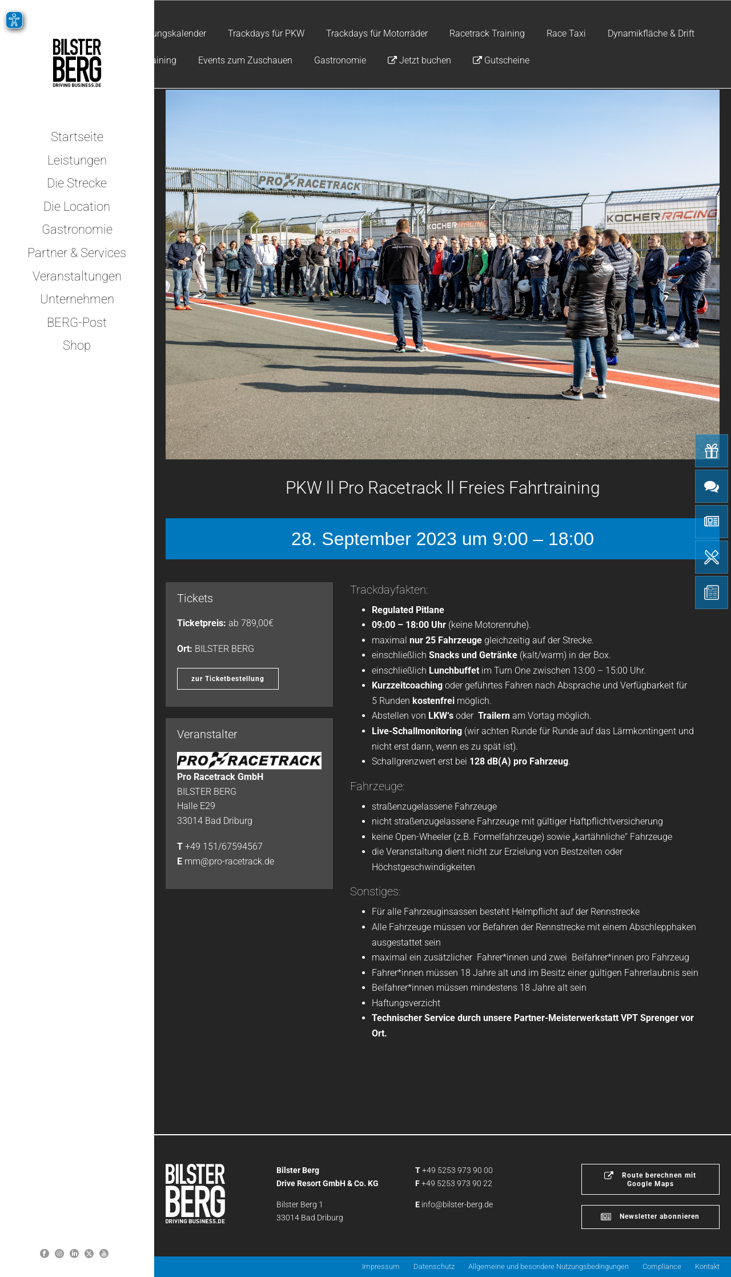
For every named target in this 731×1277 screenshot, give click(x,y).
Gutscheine (501, 60)
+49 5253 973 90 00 (457, 1170)
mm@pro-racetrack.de (229, 861)
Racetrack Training (487, 33)
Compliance (661, 1266)
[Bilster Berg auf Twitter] (89, 1253)
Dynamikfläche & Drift (651, 33)
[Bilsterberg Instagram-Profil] (59, 1253)
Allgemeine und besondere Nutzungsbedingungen (548, 1266)
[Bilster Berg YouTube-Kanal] (104, 1253)
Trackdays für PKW (266, 33)
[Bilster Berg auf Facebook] (44, 1253)
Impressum (381, 1266)
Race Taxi (566, 33)
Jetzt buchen (419, 60)
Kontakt (707, 1266)
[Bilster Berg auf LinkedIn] (74, 1253)
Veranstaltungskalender (158, 33)
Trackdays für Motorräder (377, 33)
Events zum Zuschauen (245, 60)
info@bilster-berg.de (457, 1204)
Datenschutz (434, 1266)
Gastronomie (340, 60)
